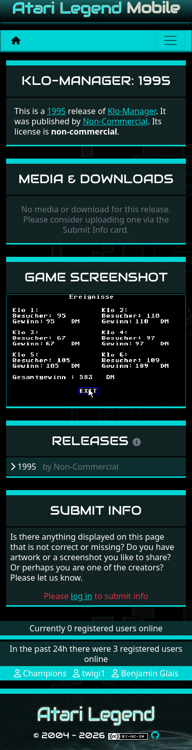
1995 (56, 111)
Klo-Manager (132, 111)
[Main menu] (170, 40)
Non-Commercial (115, 121)
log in (81, 596)
